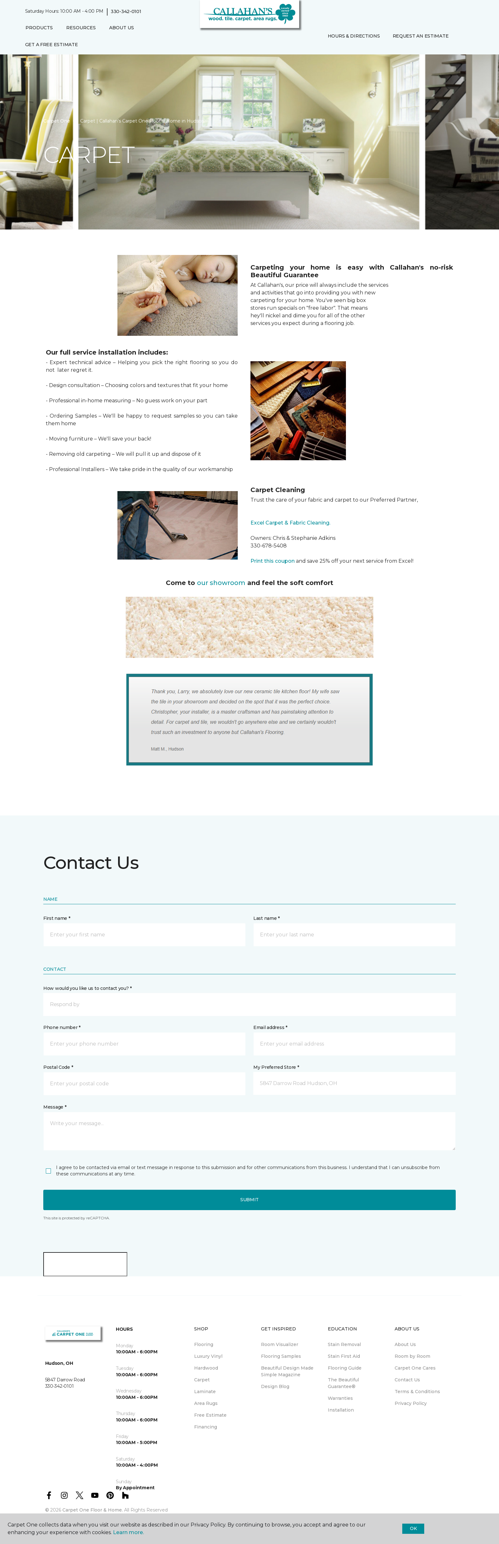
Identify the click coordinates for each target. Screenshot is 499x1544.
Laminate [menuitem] (205, 1391)
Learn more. (128, 1532)
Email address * (270, 1027)
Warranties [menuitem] (340, 1398)
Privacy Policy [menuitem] (411, 1403)
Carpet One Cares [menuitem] (415, 1368)
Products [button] (39, 28)
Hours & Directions (354, 36)
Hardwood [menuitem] (206, 1368)
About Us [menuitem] (405, 1344)
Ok (413, 1528)
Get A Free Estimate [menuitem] (51, 44)
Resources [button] (81, 28)
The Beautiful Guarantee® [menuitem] (343, 1383)
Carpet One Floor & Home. (92, 1510)
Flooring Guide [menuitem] (345, 1368)
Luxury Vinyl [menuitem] (208, 1356)
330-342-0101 (126, 11)
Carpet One (56, 121)
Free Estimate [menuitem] (210, 1415)
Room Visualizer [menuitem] (279, 1344)
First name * (56, 918)
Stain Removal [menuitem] (344, 1344)
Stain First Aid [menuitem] (344, 1356)
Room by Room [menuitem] (412, 1356)
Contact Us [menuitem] (407, 1380)
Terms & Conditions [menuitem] (417, 1391)
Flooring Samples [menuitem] (281, 1356)
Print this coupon (272, 561)
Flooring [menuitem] (203, 1344)
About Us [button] (121, 28)
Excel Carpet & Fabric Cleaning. (290, 523)
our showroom (221, 583)
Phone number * (62, 1027)
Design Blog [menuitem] (275, 1386)
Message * (54, 1107)
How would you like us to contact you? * (87, 988)
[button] (460, 36)
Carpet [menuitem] (202, 1380)
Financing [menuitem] (205, 1427)
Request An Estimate (421, 36)
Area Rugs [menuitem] (206, 1403)
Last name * (266, 918)
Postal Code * (58, 1067)
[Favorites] (467, 36)
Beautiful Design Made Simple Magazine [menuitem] (287, 1371)
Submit (249, 1199)
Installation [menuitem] (341, 1410)
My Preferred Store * (276, 1067)
